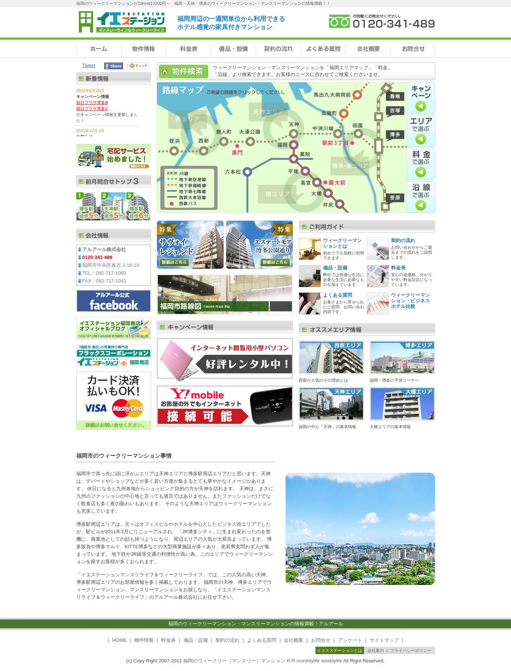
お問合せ (320, 640)
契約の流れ (403, 240)
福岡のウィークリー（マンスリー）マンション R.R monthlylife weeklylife (262, 661)
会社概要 (293, 640)
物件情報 (144, 640)
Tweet (88, 65)
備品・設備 (335, 268)
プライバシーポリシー (410, 650)
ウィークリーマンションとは (342, 243)
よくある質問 (337, 295)
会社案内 (375, 650)
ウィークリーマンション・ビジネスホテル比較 (410, 300)
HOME (119, 640)
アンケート (350, 640)
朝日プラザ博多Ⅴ (92, 108)
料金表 (398, 268)
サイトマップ (384, 640)
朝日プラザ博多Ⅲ (92, 102)
